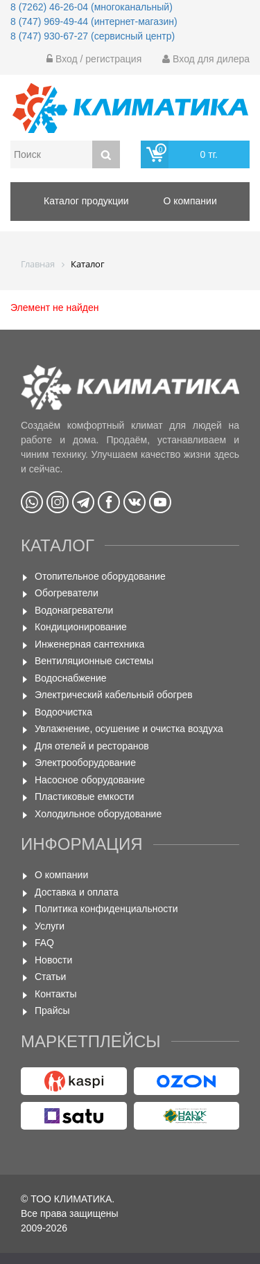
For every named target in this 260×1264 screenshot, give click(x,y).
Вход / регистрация (93, 58)
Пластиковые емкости (84, 796)
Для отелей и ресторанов (92, 745)
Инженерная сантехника (89, 644)
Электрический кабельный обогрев (114, 694)
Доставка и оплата (77, 892)
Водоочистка (63, 712)
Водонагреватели (74, 610)
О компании (61, 874)
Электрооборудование (85, 762)
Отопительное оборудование (100, 576)
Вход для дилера (206, 58)
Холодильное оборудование (98, 813)
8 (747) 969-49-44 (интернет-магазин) (93, 21)
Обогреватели (66, 592)
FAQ (44, 942)
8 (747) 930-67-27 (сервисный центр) (92, 36)
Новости (53, 959)
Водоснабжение (71, 678)
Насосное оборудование (90, 779)
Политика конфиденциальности (106, 908)
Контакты (55, 993)
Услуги (49, 926)
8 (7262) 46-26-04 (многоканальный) (91, 6)
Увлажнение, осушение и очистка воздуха (129, 728)
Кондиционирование (81, 626)
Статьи (50, 976)
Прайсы (52, 1010)
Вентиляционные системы (94, 660)
